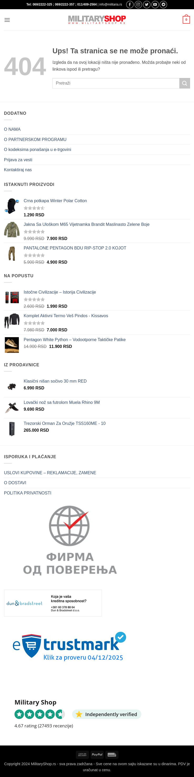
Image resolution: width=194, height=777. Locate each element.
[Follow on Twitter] (147, 4)
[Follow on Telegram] (163, 4)
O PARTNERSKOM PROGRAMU (35, 139)
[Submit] (185, 83)
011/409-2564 (87, 4)
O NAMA (12, 129)
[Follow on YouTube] (155, 4)
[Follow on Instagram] (138, 4)
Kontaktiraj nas (18, 170)
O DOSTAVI (15, 483)
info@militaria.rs (110, 4)
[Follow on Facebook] (130, 4)
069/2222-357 (64, 4)
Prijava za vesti (18, 160)
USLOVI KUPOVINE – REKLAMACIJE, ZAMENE (50, 473)
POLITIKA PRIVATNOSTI (27, 493)
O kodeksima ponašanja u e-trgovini (37, 149)
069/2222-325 (42, 4)
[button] (7, 19)
